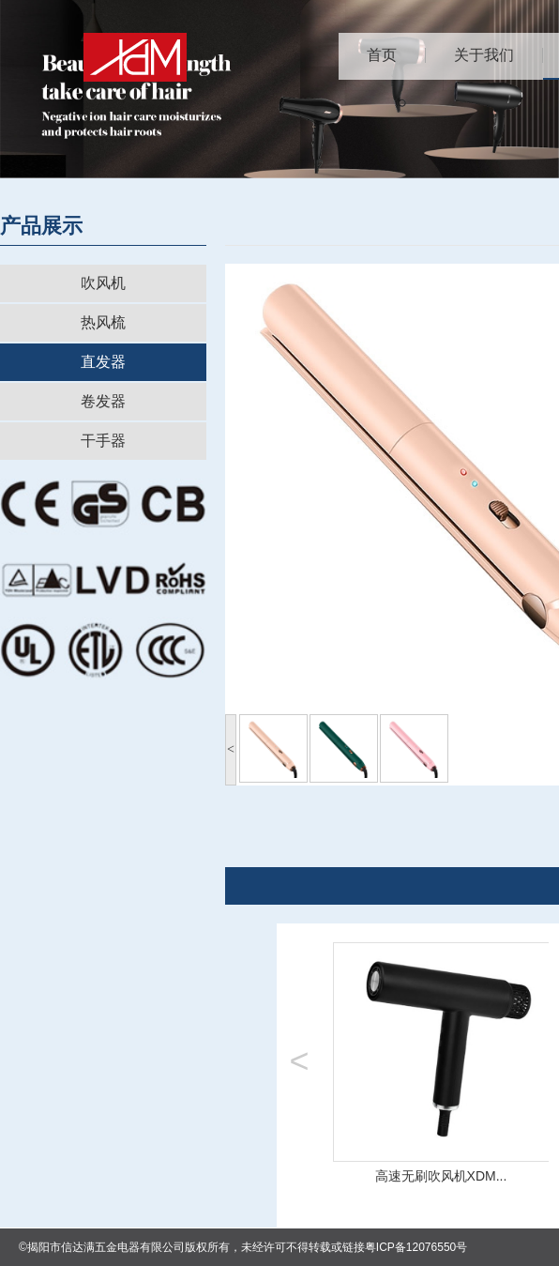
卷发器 (103, 401)
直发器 (103, 362)
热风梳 (103, 322)
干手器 (103, 441)
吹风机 (103, 283)
